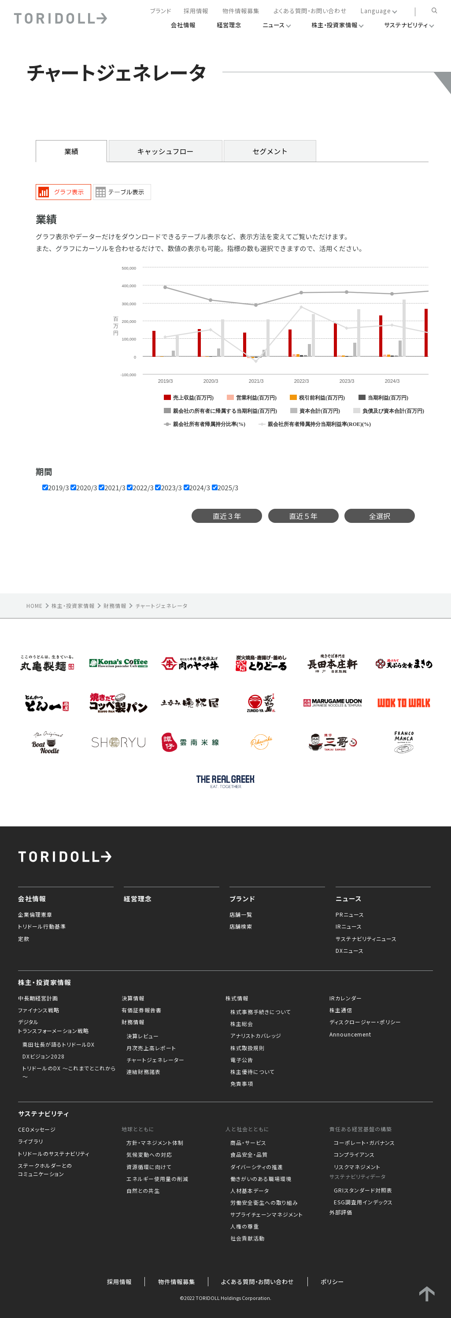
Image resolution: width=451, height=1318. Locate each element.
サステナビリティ (43, 1113)
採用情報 (196, 11)
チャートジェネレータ (161, 605)
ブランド (160, 11)
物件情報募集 (240, 11)
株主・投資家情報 (73, 605)
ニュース (349, 898)
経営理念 (138, 898)
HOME (34, 605)
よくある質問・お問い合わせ (310, 11)
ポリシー (332, 1281)
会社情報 (32, 898)
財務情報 (115, 605)
